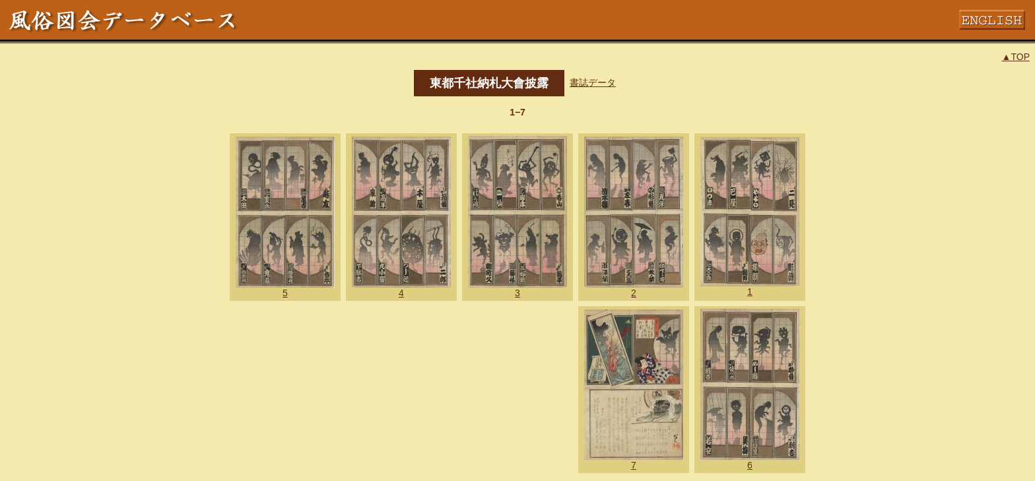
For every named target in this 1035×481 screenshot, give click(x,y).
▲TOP (1016, 56)
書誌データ (593, 82)
